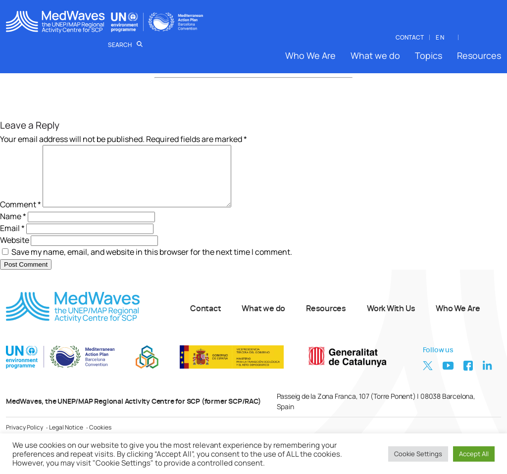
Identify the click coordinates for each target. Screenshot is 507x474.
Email (12, 240)
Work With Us (391, 321)
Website (14, 251)
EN (440, 38)
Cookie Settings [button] (418, 453)
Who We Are (310, 55)
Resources (479, 55)
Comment (20, 216)
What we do (375, 55)
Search (125, 45)
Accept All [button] (474, 453)
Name (13, 228)
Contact (205, 321)
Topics (428, 55)
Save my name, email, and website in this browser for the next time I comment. (151, 263)
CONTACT (410, 38)
